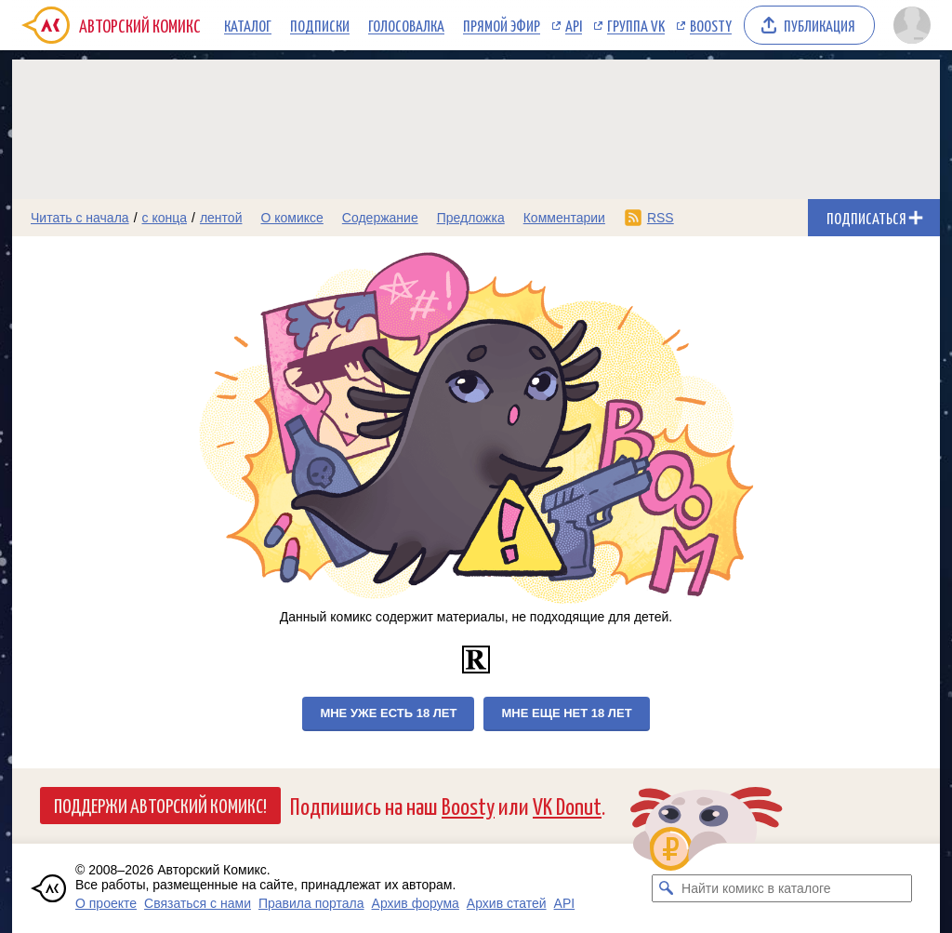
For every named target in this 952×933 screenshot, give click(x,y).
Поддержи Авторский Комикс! (160, 805)
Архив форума (415, 903)
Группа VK (636, 25)
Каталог (247, 25)
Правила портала (311, 903)
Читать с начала (80, 217)
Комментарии (564, 217)
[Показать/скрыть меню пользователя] (912, 25)
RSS (660, 217)
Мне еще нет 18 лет (566, 713)
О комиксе (291, 217)
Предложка (471, 217)
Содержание (380, 217)
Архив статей (507, 903)
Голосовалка (406, 25)
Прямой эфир (501, 25)
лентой (221, 217)
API (573, 25)
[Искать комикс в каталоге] (666, 888)
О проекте (106, 903)
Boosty (711, 25)
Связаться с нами (197, 903)
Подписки (320, 25)
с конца (165, 217)
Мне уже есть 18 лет (388, 713)
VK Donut (567, 805)
